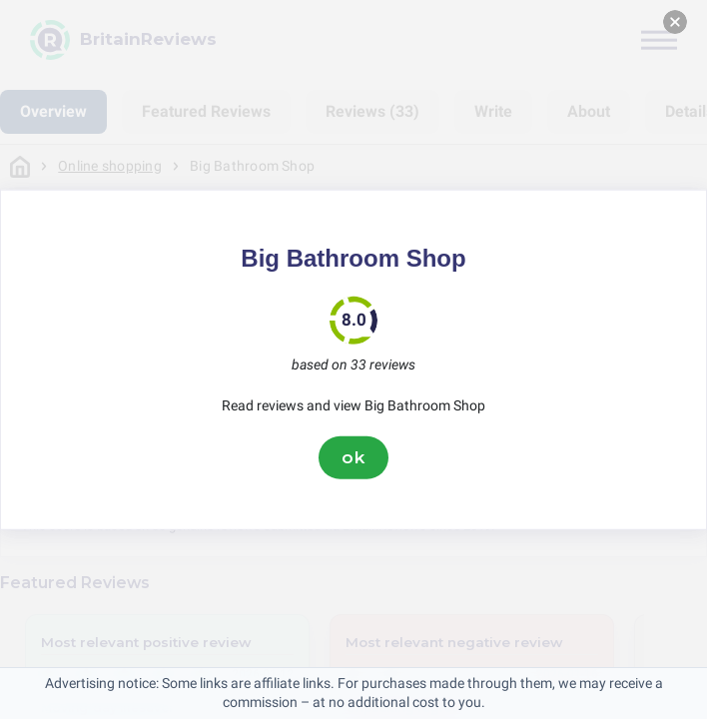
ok (353, 457)
